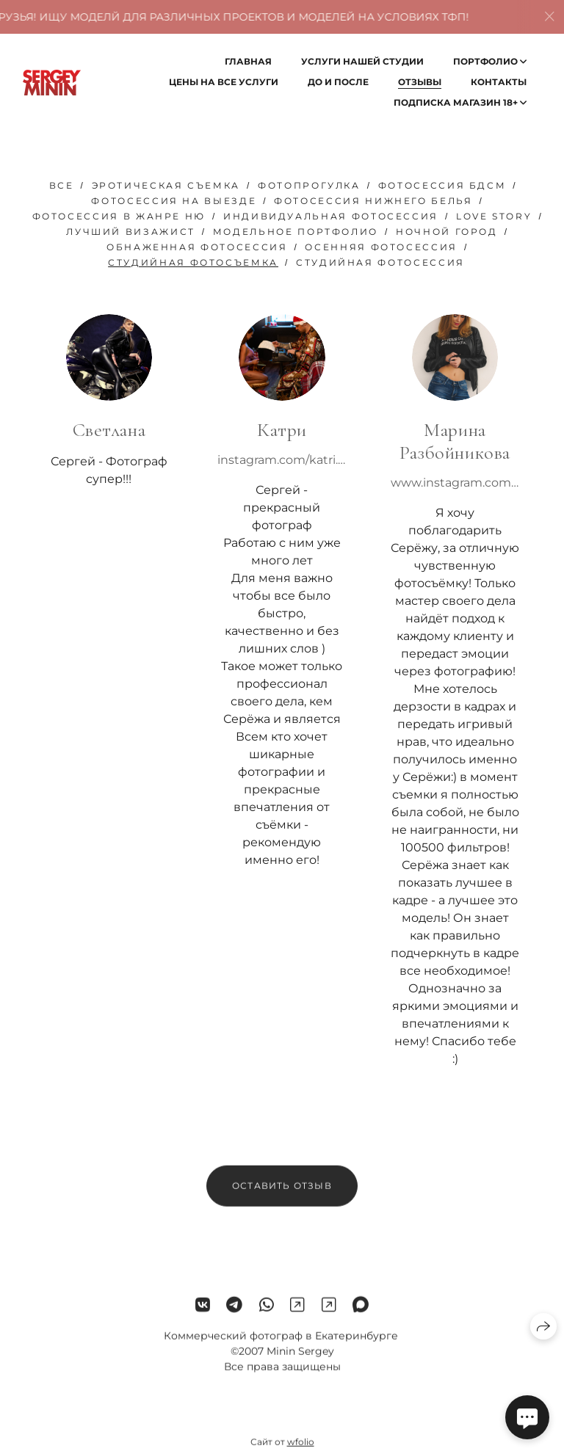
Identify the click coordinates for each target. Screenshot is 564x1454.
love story (494, 216)
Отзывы (419, 81)
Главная (248, 61)
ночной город (447, 231)
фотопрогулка (309, 185)
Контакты (499, 81)
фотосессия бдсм (442, 185)
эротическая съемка (166, 185)
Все (61, 185)
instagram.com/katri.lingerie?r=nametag (282, 460)
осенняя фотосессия (381, 246)
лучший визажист (130, 231)
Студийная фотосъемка (193, 262)
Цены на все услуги (223, 81)
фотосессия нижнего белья (373, 200)
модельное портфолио (295, 231)
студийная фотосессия (380, 262)
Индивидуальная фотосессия (330, 216)
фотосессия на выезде (173, 200)
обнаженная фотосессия (196, 246)
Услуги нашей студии (362, 61)
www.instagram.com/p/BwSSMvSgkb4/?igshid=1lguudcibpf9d (455, 483)
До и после (338, 81)
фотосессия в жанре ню (119, 216)
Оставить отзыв (282, 1193)
